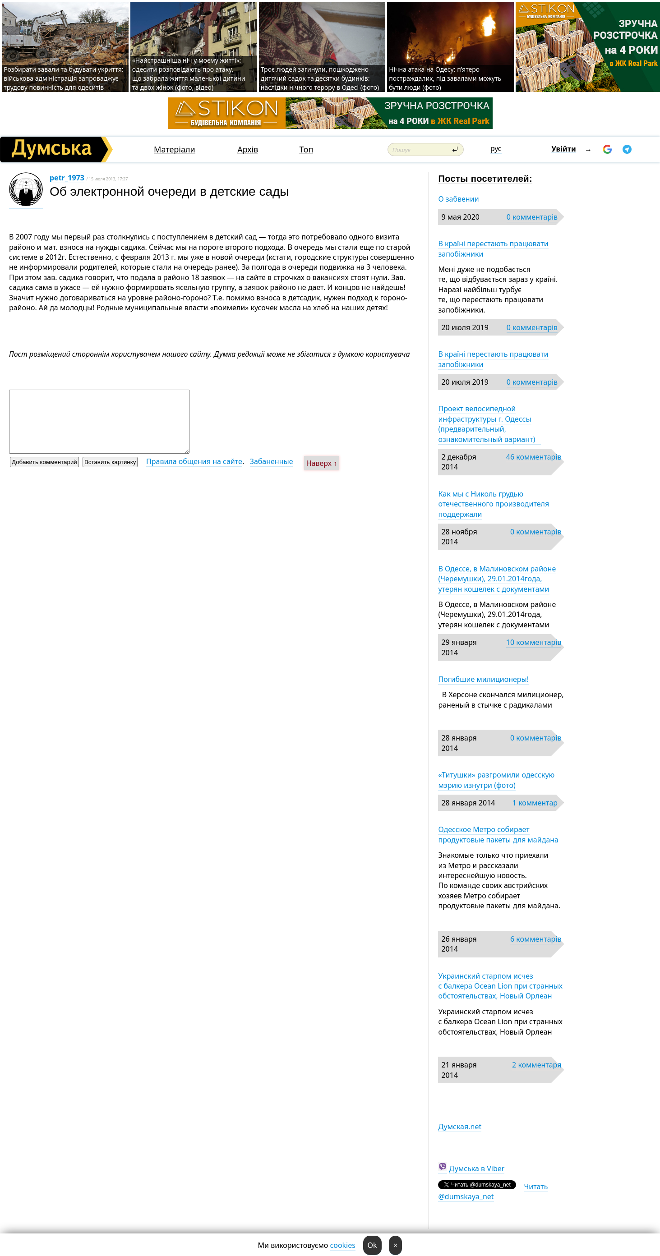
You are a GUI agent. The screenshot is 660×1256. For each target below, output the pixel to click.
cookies (342, 1245)
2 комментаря (536, 1065)
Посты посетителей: (485, 179)
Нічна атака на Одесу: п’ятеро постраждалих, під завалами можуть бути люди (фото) (445, 78)
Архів (247, 149)
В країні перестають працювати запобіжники (493, 248)
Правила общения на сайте (194, 461)
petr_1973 (67, 178)
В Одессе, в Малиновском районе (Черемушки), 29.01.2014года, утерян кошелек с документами (497, 579)
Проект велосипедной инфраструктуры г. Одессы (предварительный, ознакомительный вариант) (489, 424)
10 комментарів (534, 642)
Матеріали (174, 149)
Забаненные (271, 461)
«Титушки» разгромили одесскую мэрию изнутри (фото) (496, 780)
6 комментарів (535, 939)
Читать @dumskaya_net (493, 1191)
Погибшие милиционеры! (483, 679)
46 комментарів (534, 457)
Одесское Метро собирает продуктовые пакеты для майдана (498, 834)
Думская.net (459, 1127)
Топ (306, 149)
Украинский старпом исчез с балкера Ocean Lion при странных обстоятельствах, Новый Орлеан (500, 986)
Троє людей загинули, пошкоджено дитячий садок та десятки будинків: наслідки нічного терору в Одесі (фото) (320, 78)
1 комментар (535, 803)
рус (496, 148)
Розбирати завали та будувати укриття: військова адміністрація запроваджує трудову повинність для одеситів (63, 78)
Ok (372, 1245)
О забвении (458, 199)
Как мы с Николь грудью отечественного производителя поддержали (493, 504)
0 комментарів (532, 217)
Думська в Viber (477, 1168)
